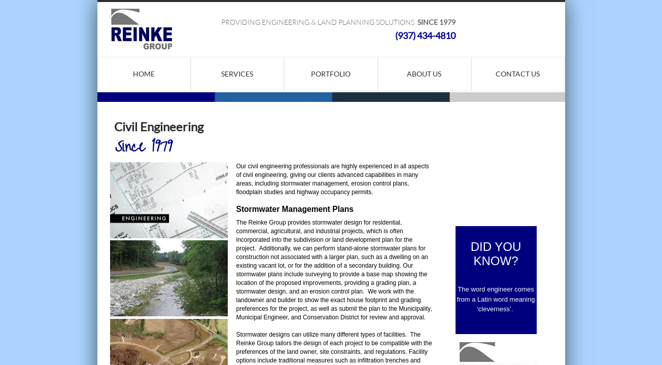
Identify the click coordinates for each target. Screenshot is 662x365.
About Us (424, 73)
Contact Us (518, 73)
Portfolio (331, 73)
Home (144, 73)
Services (237, 73)
